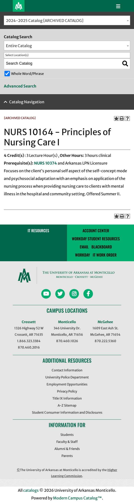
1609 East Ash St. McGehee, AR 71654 (105, 331)
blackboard (101, 247)
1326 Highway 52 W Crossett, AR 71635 (28, 331)
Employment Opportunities (67, 384)
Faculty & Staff (67, 442)
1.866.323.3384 (28, 341)
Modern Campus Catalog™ (77, 498)
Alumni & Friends (67, 449)
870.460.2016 (29, 347)
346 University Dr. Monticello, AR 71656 (67, 331)
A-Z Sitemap (67, 405)
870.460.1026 (67, 341)
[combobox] (67, 20)
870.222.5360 (105, 341)
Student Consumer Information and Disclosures (67, 412)
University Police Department (67, 377)
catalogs (31, 490)
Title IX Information (67, 398)
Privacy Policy (67, 391)
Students (67, 435)
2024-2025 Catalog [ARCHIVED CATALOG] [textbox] (44, 20)
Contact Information (67, 370)
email (84, 247)
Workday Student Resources (96, 238)
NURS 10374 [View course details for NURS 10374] (45, 163)
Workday (82, 255)
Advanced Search (20, 86)
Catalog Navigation (26, 101)
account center (96, 230)
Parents (67, 456)
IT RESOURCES (38, 230)
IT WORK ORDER (105, 255)
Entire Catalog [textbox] (19, 45)
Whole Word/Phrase (27, 74)
